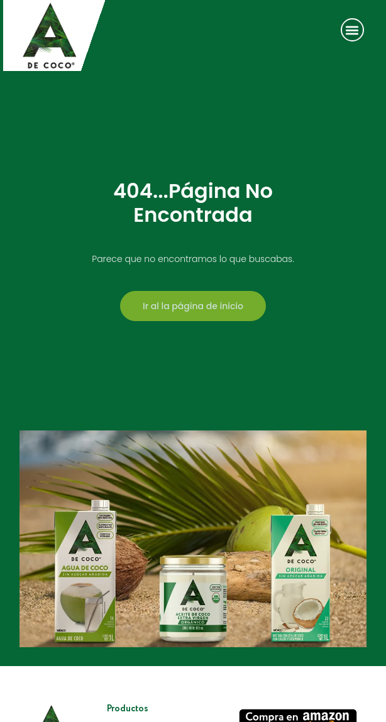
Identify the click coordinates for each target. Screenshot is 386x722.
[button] (352, 29)
